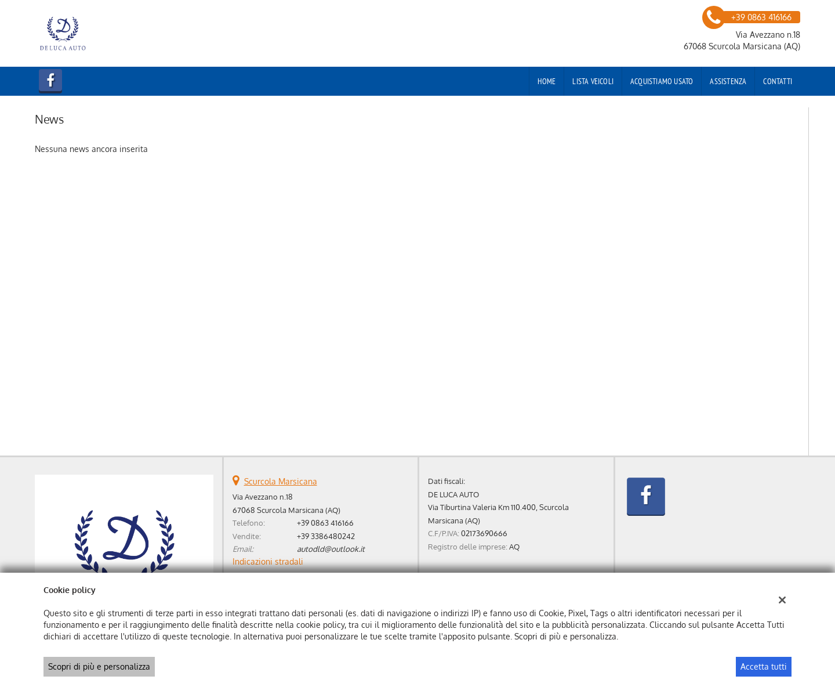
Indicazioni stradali (268, 561)
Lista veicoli (592, 81)
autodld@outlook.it (331, 549)
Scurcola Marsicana (280, 481)
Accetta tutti (763, 666)
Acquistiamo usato (661, 81)
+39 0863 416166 (325, 522)
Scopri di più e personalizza (99, 666)
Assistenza (728, 81)
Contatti (777, 81)
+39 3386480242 (326, 536)
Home (547, 81)
